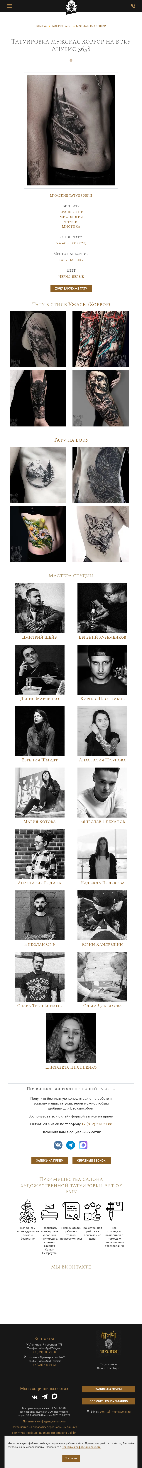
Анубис (71, 222)
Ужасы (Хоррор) (71, 243)
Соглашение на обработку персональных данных (44, 1427)
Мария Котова (39, 821)
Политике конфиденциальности (81, 1447)
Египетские (71, 212)
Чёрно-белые (71, 276)
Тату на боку (71, 260)
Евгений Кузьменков (102, 637)
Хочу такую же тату (71, 288)
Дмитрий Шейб (39, 637)
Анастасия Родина (39, 883)
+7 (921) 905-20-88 (44, 1352)
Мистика (71, 226)
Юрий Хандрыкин (102, 944)
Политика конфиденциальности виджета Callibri (44, 1432)
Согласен (71, 1458)
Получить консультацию (108, 1401)
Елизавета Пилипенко (71, 1067)
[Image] (38, 339)
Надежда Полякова (102, 883)
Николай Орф (39, 944)
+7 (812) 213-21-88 (97, 1124)
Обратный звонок (91, 1160)
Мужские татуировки (71, 195)
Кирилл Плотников (102, 699)
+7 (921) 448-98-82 (44, 1364)
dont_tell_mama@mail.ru (115, 1411)
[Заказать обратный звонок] (133, 6)
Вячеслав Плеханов (102, 821)
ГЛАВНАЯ (42, 25)
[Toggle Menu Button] (9, 6)
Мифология (71, 217)
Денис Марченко (39, 699)
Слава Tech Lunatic (39, 1006)
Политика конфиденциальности (44, 1421)
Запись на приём (49, 1160)
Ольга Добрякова (102, 1006)
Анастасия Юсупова (102, 760)
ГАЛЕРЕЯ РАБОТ (62, 25)
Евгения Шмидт (39, 760)
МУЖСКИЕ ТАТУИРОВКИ (91, 25)
